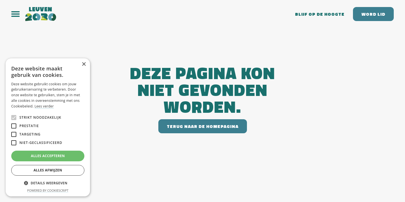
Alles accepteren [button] (48, 155)
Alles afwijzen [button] (47, 170)
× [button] (84, 64)
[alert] (48, 127)
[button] (18, 14)
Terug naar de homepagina (202, 126)
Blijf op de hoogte (320, 14)
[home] (156, 14)
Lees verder (44, 106)
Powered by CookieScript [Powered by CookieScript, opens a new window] (48, 190)
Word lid (373, 14)
